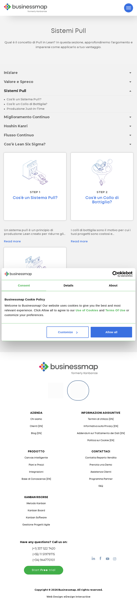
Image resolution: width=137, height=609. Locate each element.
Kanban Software (36, 518)
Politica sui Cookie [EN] (100, 440)
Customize (68, 332)
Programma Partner (101, 479)
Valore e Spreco (18, 82)
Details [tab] (68, 285)
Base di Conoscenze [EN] (36, 479)
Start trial (44, 570)
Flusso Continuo (19, 135)
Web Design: (68, 596)
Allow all (111, 332)
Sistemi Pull (15, 91)
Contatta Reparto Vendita (100, 458)
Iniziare (11, 73)
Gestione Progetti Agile (36, 525)
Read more (12, 241)
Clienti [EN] (36, 426)
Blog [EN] (36, 433)
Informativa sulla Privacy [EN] (101, 426)
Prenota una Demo (101, 465)
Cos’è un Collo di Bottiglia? (26, 104)
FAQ (101, 486)
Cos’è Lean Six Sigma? (25, 144)
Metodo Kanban (36, 503)
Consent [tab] (24, 285)
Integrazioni (36, 472)
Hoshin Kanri (16, 126)
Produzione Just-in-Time (25, 109)
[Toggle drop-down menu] (130, 72)
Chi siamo (36, 419)
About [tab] (113, 285)
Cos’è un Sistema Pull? (23, 99)
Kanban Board (36, 511)
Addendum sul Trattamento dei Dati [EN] (101, 433)
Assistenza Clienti (100, 472)
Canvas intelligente (36, 458)
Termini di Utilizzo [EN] (101, 419)
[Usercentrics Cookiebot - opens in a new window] (115, 274)
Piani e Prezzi (36, 465)
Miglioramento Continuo (26, 117)
